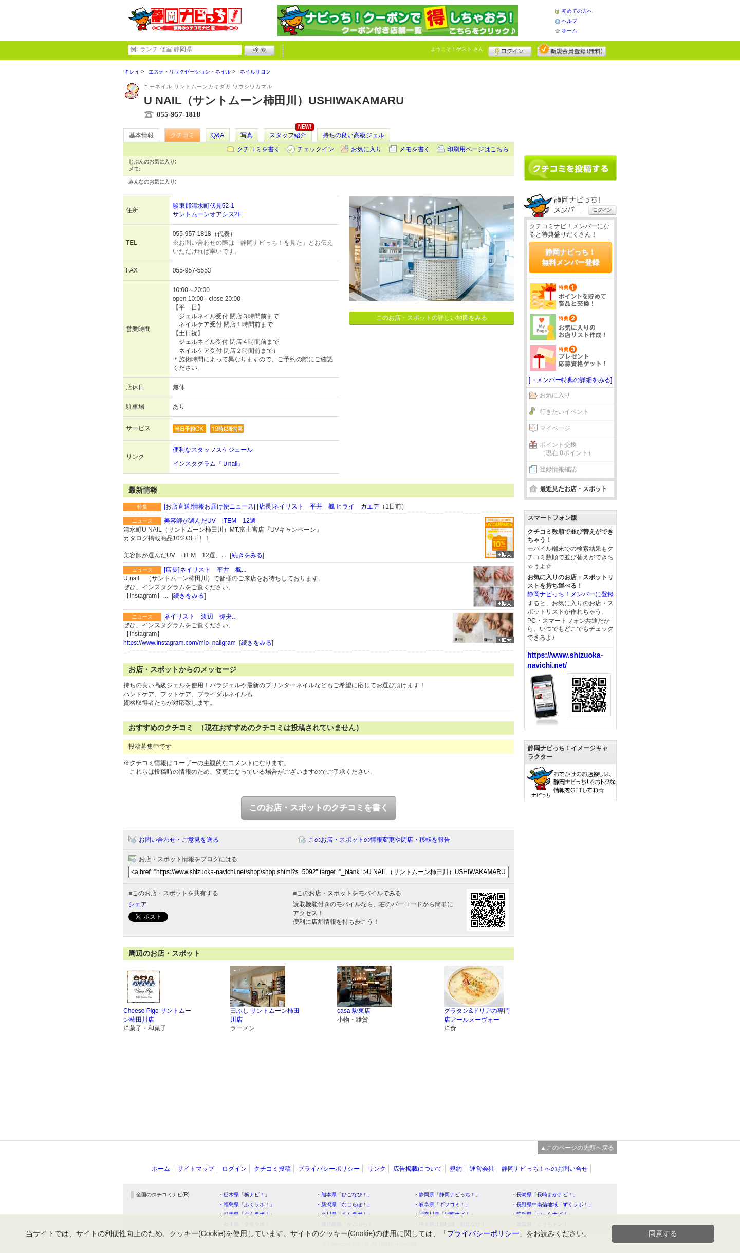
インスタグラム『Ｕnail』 (208, 463)
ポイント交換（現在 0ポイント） (567, 449)
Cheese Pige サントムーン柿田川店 (157, 1015)
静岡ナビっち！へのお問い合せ (545, 1168)
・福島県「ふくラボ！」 (246, 1204)
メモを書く (414, 149)
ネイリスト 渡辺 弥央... (200, 616)
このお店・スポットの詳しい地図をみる (431, 317)
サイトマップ (195, 1168)
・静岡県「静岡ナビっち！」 (447, 1194)
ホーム (569, 30)
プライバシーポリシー (329, 1168)
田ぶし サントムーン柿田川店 (265, 1015)
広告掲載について (417, 1168)
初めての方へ (577, 11)
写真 (246, 135)
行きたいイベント (564, 411)
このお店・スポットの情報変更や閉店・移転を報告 (379, 839)
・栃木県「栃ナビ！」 (244, 1194)
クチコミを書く (258, 149)
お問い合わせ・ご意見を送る (179, 839)
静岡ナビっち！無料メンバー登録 (570, 257)
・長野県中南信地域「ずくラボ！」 (552, 1204)
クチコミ (182, 135)
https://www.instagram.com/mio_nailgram (179, 642)
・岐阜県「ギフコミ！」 (442, 1204)
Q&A (217, 135)
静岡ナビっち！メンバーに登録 (570, 594)
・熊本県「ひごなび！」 (344, 1194)
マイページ (555, 428)
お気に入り (366, 149)
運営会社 (482, 1168)
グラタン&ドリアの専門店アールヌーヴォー (477, 1015)
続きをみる (247, 555)
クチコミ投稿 (272, 1168)
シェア (137, 904)
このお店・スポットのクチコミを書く (318, 807)
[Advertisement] (570, 103)
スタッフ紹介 (287, 135)
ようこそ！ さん (457, 49)
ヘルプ (569, 21)
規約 (456, 1168)
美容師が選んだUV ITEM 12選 (210, 520)
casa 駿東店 (354, 1010)
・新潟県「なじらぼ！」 (344, 1204)
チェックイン (315, 149)
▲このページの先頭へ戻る (577, 1147)
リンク (376, 1168)
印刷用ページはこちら (478, 149)
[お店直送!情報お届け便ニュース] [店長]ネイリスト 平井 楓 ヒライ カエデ (271, 506)
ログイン (510, 50)
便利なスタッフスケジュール (213, 449)
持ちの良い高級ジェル (353, 135)
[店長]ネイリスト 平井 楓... (205, 569)
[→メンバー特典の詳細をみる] (571, 380)
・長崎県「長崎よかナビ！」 (544, 1194)
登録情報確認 (558, 469)
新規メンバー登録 (571, 50)
